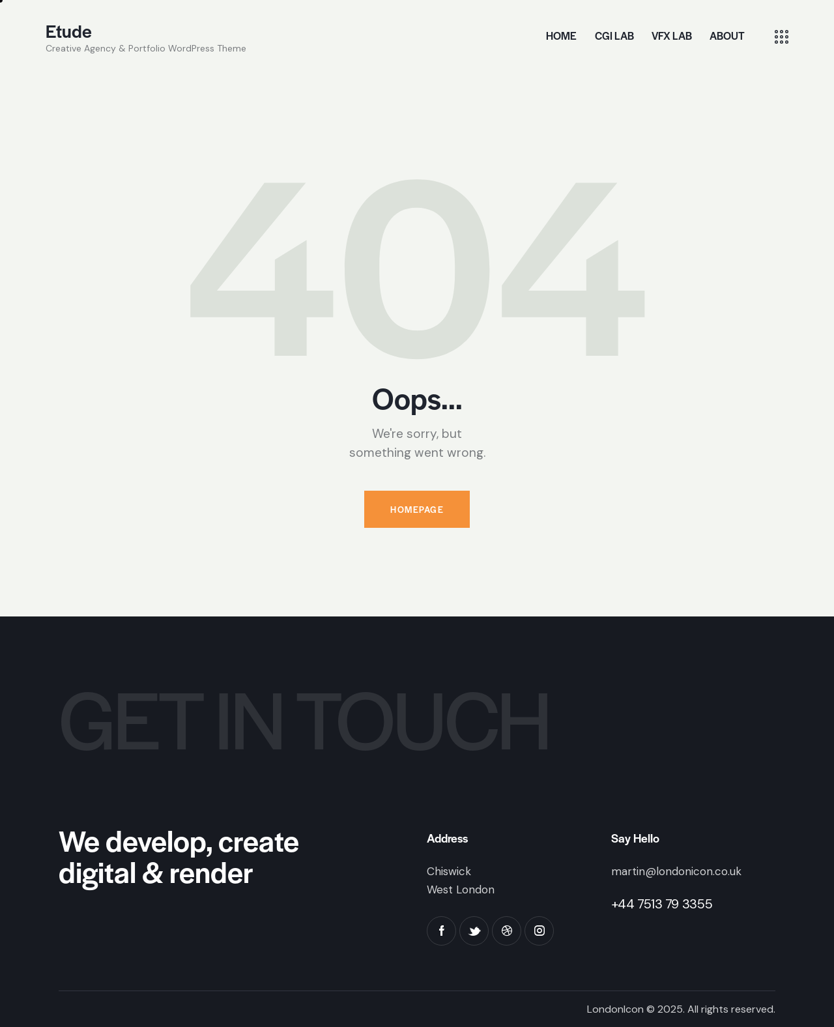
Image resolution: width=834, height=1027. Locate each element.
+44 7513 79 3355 (662, 903)
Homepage (417, 509)
